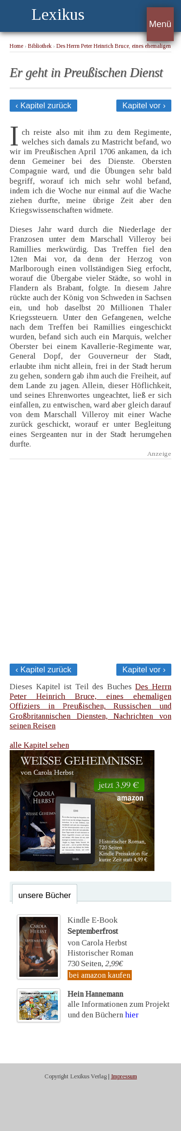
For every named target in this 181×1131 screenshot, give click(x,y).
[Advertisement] (90, 558)
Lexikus (57, 14)
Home (16, 46)
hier (132, 1014)
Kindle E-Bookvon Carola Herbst (97, 931)
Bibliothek (40, 46)
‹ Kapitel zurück (43, 105)
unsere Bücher (44, 895)
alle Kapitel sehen (39, 745)
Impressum (124, 1076)
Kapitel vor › (144, 105)
